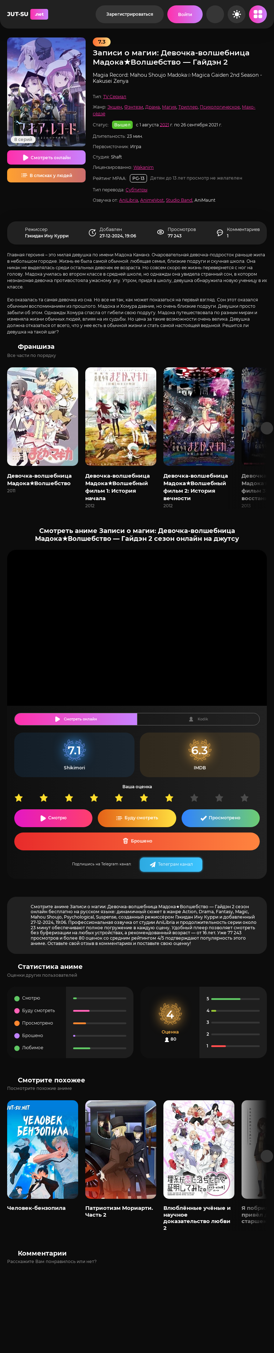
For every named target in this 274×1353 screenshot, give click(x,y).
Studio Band (179, 200)
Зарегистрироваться (129, 14)
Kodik (203, 719)
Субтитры (136, 189)
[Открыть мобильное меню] (258, 14)
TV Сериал (114, 96)
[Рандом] (215, 14)
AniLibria (128, 200)
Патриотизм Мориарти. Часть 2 (119, 1211)
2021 (164, 124)
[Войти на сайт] (185, 14)
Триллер (188, 107)
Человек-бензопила (36, 1207)
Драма (152, 107)
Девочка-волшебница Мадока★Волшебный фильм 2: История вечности (195, 487)
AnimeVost (152, 200)
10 (252, 797)
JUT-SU (27, 14)
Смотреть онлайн (51, 157)
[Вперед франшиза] (267, 428)
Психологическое (220, 107)
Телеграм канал (175, 864)
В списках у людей (51, 175)
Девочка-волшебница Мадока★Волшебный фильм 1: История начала (117, 487)
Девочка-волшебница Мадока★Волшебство (39, 479)
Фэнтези (133, 107)
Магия (169, 107)
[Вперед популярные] (267, 1156)
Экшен (114, 107)
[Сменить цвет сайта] (236, 14)
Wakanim (143, 167)
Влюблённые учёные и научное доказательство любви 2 (197, 1217)
